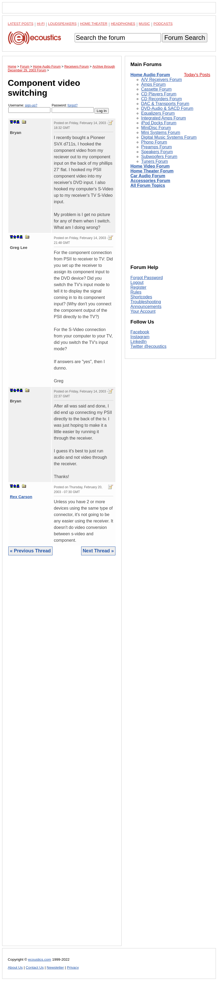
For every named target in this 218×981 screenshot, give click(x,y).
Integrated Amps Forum (163, 118)
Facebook (139, 332)
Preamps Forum (156, 147)
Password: (73, 108)
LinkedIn (138, 341)
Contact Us (35, 967)
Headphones (123, 24)
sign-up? (31, 105)
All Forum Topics (147, 185)
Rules (135, 292)
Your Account (143, 311)
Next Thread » (98, 550)
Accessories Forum (150, 180)
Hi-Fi (41, 24)
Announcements (145, 306)
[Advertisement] (62, 754)
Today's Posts (197, 74)
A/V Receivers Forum (161, 79)
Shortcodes (141, 297)
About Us (15, 967)
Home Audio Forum (150, 74)
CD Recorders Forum (161, 99)
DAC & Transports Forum (165, 103)
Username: (29, 108)
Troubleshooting (145, 301)
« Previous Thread (30, 550)
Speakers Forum (157, 151)
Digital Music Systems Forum (169, 137)
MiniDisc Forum (156, 127)
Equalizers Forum (158, 113)
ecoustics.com (39, 959)
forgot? (72, 105)
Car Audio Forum (147, 176)
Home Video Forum (150, 166)
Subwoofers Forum (159, 156)
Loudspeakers (62, 24)
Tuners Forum (154, 161)
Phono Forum (154, 142)
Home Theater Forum (152, 171)
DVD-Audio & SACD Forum (167, 108)
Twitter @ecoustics (148, 346)
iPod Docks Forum (158, 123)
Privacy (73, 967)
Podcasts (163, 24)
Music (144, 24)
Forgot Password (146, 277)
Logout (137, 282)
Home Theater (93, 24)
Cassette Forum (156, 89)
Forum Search (184, 37)
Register (138, 287)
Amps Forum (153, 84)
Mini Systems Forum (160, 132)
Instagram (139, 336)
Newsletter (55, 967)
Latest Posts (20, 24)
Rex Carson (21, 496)
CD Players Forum (158, 94)
